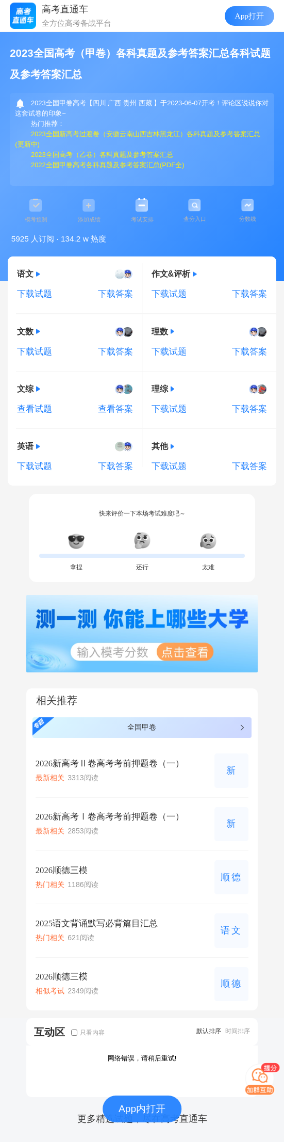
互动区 (49, 1032)
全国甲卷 (139, 726)
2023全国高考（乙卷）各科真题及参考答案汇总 (102, 154)
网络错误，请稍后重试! (142, 1058)
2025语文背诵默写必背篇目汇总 (97, 923)
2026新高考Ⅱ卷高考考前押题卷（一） (110, 763)
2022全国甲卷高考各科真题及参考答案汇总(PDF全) (108, 165)
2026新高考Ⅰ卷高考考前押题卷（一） (110, 817)
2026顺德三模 (62, 870)
